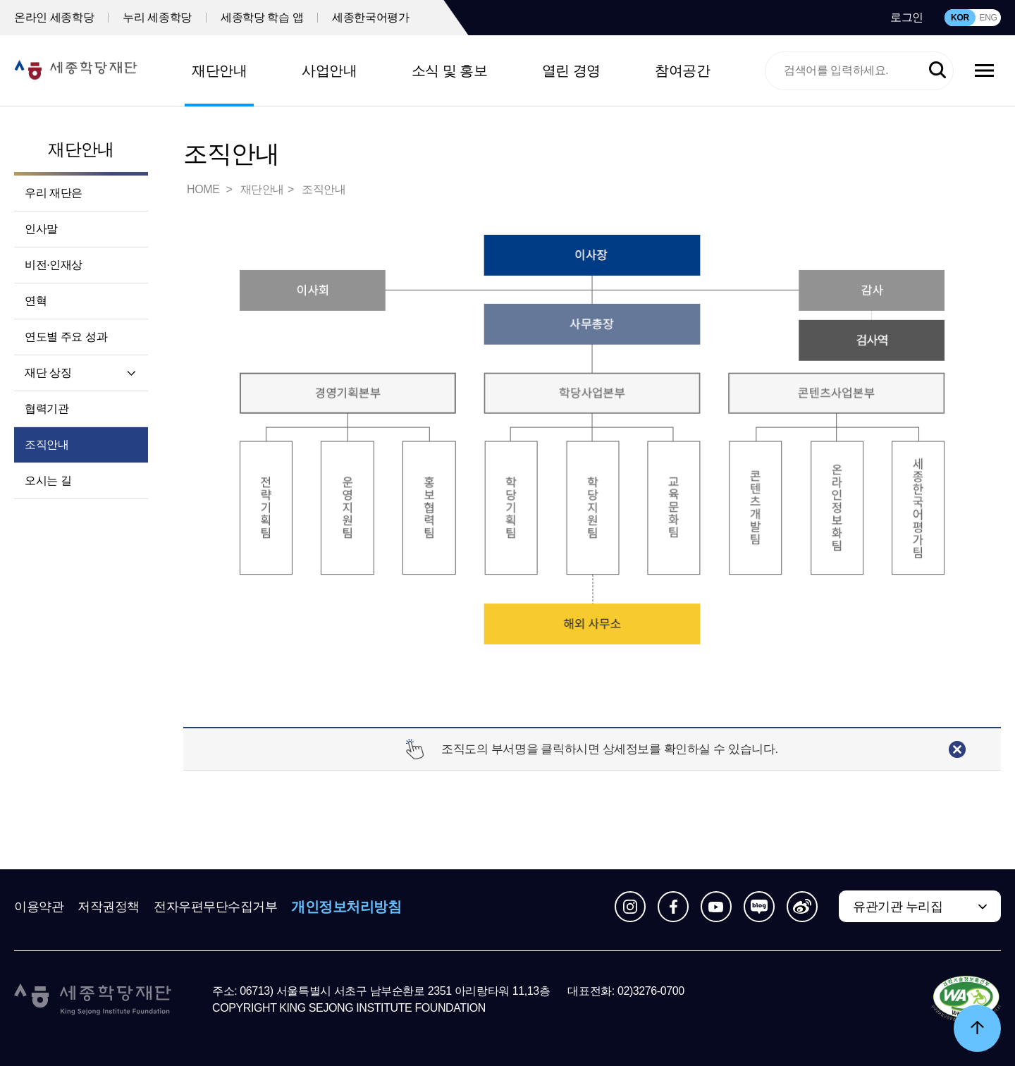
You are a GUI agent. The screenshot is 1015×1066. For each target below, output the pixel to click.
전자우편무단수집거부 (216, 906)
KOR (960, 18)
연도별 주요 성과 (66, 337)
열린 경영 (571, 70)
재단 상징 (48, 373)
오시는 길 (48, 480)
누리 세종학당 (157, 17)
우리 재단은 (53, 193)
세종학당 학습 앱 (262, 17)
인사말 (41, 229)
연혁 (36, 301)
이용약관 (38, 906)
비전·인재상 (53, 265)
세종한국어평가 (370, 17)
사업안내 (329, 70)
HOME (204, 189)
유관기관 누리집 (897, 907)
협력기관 (46, 409)
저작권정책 (109, 906)
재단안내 (219, 70)
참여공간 (682, 70)
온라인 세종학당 (54, 17)
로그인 (906, 17)
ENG (988, 18)
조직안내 (46, 445)
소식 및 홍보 (450, 70)
